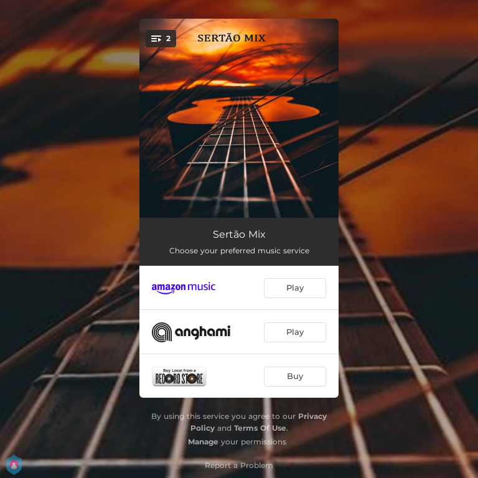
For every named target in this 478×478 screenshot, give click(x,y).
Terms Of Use (260, 428)
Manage (203, 441)
